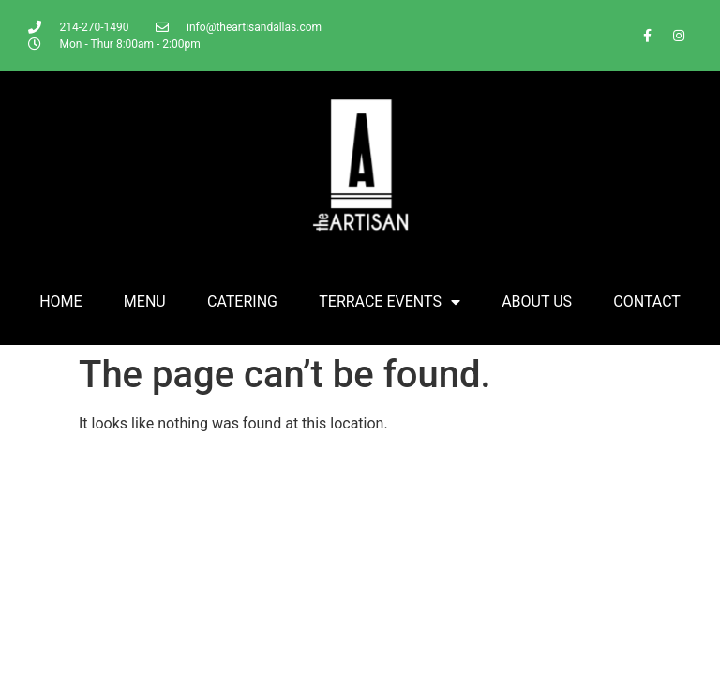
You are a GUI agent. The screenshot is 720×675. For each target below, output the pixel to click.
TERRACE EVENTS (389, 302)
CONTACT (647, 301)
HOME (60, 301)
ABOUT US (537, 301)
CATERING (242, 301)
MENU (145, 301)
